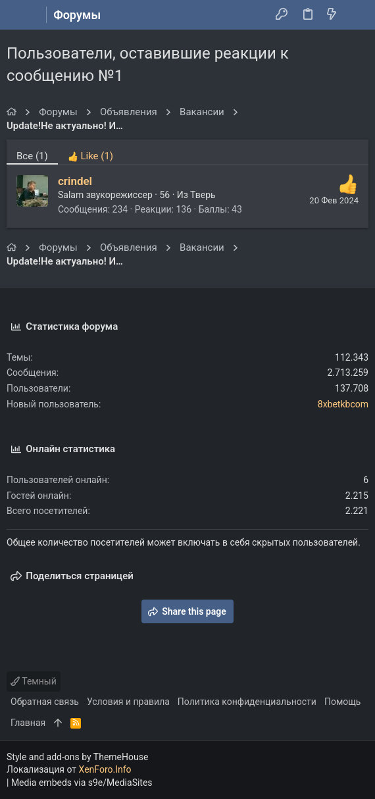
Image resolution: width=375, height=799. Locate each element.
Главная (28, 722)
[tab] (90, 152)
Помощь (342, 701)
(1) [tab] (32, 156)
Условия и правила (128, 701)
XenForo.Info (105, 769)
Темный (34, 681)
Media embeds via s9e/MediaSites (82, 782)
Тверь (203, 195)
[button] (20, 15)
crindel (75, 181)
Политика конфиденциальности (247, 701)
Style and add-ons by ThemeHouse (77, 757)
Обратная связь (45, 701)
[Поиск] (355, 15)
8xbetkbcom (343, 404)
